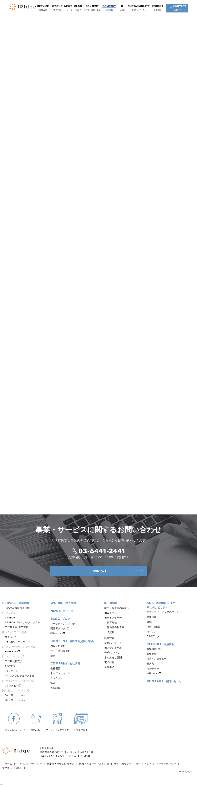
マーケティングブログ (64, 623)
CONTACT (178, 8)
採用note (55, 633)
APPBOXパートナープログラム (24, 622)
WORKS (57, 8)
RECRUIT (157, 8)
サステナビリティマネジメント (165, 612)
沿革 (54, 682)
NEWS (68, 8)
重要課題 (153, 616)
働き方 (152, 663)
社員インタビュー (158, 658)
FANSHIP (12, 651)
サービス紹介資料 (61, 650)
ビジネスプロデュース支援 (20, 675)
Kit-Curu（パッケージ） (20, 641)
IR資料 (110, 632)
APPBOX (11, 617)
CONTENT (92, 8)
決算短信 (112, 622)
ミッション (57, 678)
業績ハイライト (114, 642)
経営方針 (110, 638)
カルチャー (154, 668)
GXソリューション (16, 700)
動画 (54, 655)
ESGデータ (154, 636)
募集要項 (153, 653)
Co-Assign (13, 685)
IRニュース (111, 612)
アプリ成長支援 (15, 661)
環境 (150, 621)
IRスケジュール (114, 647)
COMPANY (109, 8)
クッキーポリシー (166, 763)
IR (121, 8)
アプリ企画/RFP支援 (18, 627)
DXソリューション (16, 695)
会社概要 (56, 668)
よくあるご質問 (114, 657)
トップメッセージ (61, 673)
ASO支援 (11, 666)
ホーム (8, 763)
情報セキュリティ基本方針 (94, 763)
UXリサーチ (13, 671)
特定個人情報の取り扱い (60, 763)
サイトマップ (143, 763)
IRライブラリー (114, 617)
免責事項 (110, 667)
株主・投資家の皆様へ (118, 608)
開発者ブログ (57, 628)
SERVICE (43, 8)
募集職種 (153, 649)
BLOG (78, 8)
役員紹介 (56, 687)
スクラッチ (12, 637)
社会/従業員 (155, 626)
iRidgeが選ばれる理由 (18, 608)
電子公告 (110, 662)
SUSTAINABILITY (138, 8)
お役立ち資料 (59, 645)
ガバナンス (154, 631)
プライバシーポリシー (29, 763)
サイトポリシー (122, 763)
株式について (113, 652)
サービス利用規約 (12, 767)
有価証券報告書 (115, 627)
